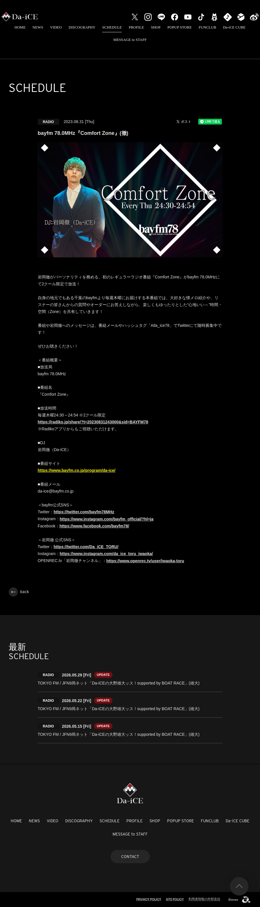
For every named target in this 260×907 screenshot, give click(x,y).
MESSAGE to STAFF (130, 39)
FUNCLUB (207, 27)
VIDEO (55, 27)
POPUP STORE (179, 27)
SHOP (155, 27)
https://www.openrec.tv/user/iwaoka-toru (145, 561)
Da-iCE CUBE (234, 27)
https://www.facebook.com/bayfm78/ (94, 526)
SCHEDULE (112, 27)
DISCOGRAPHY (82, 27)
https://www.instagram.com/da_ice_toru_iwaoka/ (106, 553)
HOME (19, 27)
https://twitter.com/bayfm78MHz (84, 512)
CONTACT (130, 856)
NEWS (38, 27)
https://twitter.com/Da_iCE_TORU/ (86, 546)
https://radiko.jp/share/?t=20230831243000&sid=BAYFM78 (93, 422)
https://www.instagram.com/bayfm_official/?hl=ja (107, 519)
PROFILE (136, 27)
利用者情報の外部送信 (204, 899)
